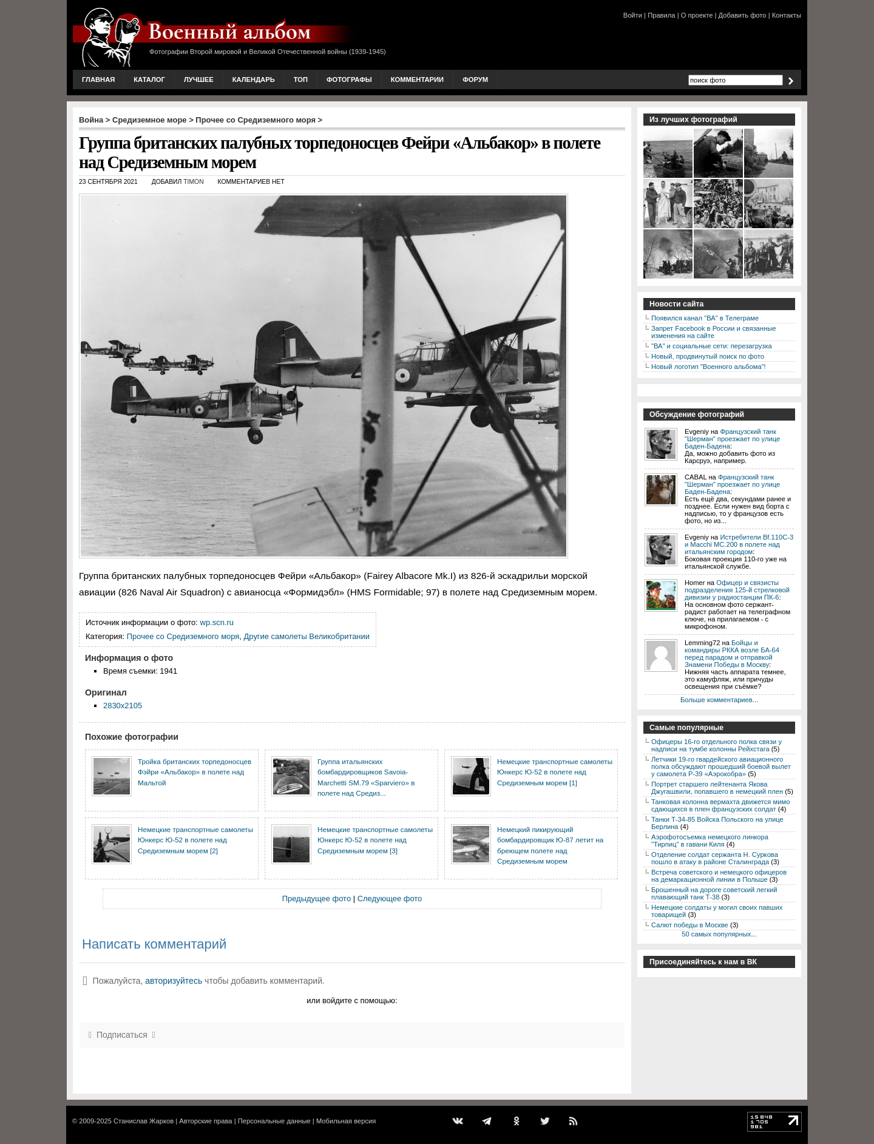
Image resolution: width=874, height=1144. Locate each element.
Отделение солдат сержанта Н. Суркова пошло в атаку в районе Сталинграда (714, 858)
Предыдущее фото (316, 898)
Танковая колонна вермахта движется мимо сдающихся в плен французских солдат (720, 805)
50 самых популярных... (719, 934)
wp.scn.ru (217, 622)
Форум (475, 79)
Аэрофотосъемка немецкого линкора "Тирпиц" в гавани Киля (709, 840)
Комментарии (417, 79)
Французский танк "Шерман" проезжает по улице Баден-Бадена (732, 439)
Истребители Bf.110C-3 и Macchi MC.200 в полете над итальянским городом (739, 544)
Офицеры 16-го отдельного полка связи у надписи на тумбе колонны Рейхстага (716, 745)
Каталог (149, 79)
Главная (98, 79)
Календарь (253, 79)
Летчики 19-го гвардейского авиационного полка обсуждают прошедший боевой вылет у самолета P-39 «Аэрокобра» (721, 766)
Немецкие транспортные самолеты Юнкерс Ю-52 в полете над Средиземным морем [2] (195, 840)
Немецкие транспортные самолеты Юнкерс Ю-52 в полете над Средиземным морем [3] (375, 840)
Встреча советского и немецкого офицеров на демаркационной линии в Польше (719, 875)
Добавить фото (743, 15)
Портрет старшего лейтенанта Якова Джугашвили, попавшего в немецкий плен (717, 787)
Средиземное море (149, 119)
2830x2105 (122, 705)
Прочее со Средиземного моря (255, 119)
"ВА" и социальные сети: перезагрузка (711, 346)
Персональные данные (274, 1121)
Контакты (786, 15)
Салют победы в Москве (689, 925)
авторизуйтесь (173, 981)
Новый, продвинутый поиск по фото (707, 356)
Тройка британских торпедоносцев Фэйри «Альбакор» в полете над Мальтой (194, 772)
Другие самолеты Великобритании (307, 636)
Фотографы (349, 79)
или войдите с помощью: (352, 1000)
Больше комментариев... (719, 699)
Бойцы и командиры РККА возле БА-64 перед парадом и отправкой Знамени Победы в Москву (732, 653)
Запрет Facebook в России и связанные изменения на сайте (713, 332)
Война (91, 119)
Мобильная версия (346, 1121)
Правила (661, 15)
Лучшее (199, 79)
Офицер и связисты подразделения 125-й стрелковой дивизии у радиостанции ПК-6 (737, 590)
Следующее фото (389, 898)
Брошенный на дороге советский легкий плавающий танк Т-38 (714, 893)
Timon (193, 181)
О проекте (697, 15)
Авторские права (205, 1121)
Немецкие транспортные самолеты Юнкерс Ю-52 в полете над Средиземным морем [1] (554, 772)
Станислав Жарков (143, 1121)
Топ (301, 79)
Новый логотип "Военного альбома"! (708, 366)
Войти (632, 15)
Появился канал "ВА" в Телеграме (705, 318)
